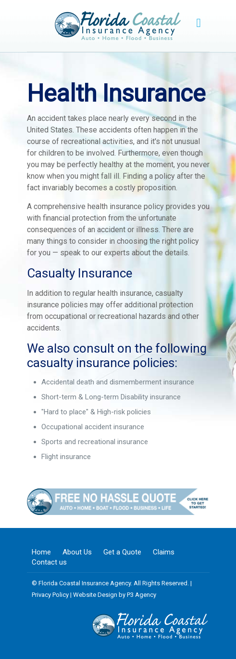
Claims (163, 552)
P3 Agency (141, 594)
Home (41, 552)
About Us (77, 552)
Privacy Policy (50, 594)
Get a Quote (122, 552)
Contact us (49, 562)
